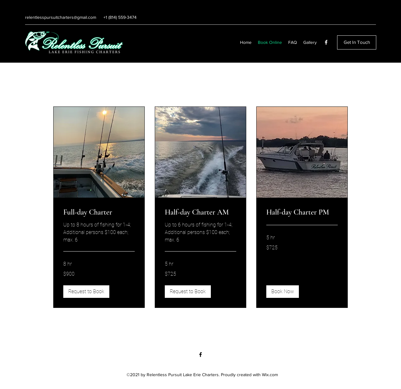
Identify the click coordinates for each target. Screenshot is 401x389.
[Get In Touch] (356, 42)
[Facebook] (326, 42)
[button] (86, 291)
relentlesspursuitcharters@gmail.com (60, 17)
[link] (99, 212)
